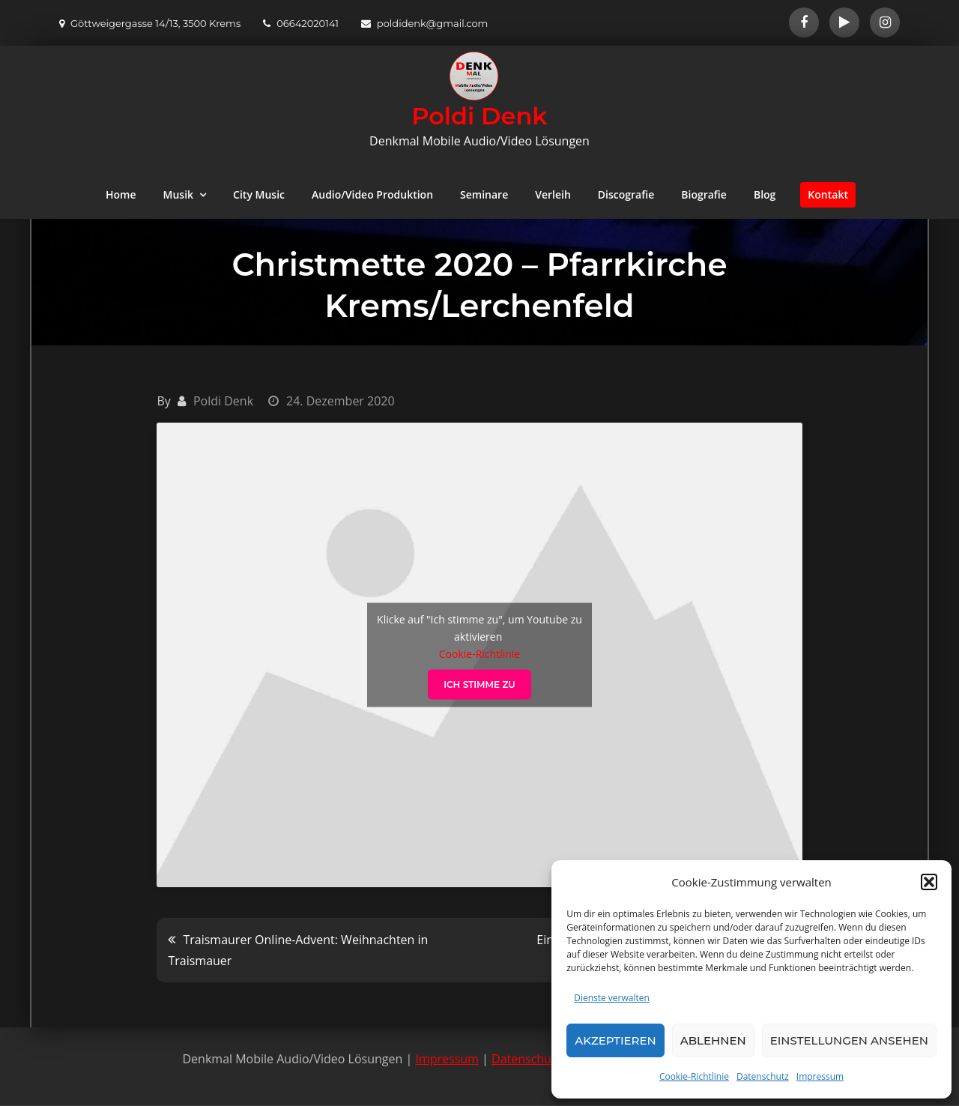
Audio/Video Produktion (372, 194)
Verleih (553, 194)
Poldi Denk (479, 115)
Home (121, 194)
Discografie (626, 194)
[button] (929, 881)
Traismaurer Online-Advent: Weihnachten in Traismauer (298, 950)
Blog (764, 194)
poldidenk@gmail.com (424, 23)
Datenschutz (762, 1076)
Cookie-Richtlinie (694, 1076)
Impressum (820, 1076)
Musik (178, 194)
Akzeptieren (615, 1040)
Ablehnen (713, 1040)
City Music (259, 194)
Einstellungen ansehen (849, 1040)
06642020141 (301, 23)
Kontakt (828, 194)
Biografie (704, 194)
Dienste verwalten (612, 997)
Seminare (484, 194)
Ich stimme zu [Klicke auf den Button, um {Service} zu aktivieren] (479, 683)
